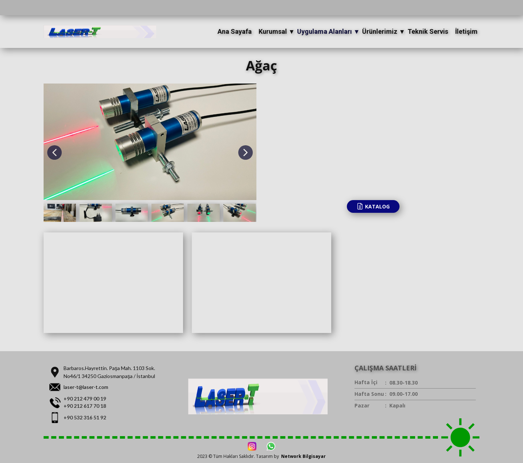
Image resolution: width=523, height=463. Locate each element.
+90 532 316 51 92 (85, 417)
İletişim (466, 31)
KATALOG (373, 206)
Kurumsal (273, 31)
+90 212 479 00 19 (85, 398)
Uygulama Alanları (324, 31)
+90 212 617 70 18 (85, 406)
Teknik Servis (428, 31)
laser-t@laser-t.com (86, 387)
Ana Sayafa (235, 31)
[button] (54, 152)
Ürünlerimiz (379, 31)
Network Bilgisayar (303, 456)
